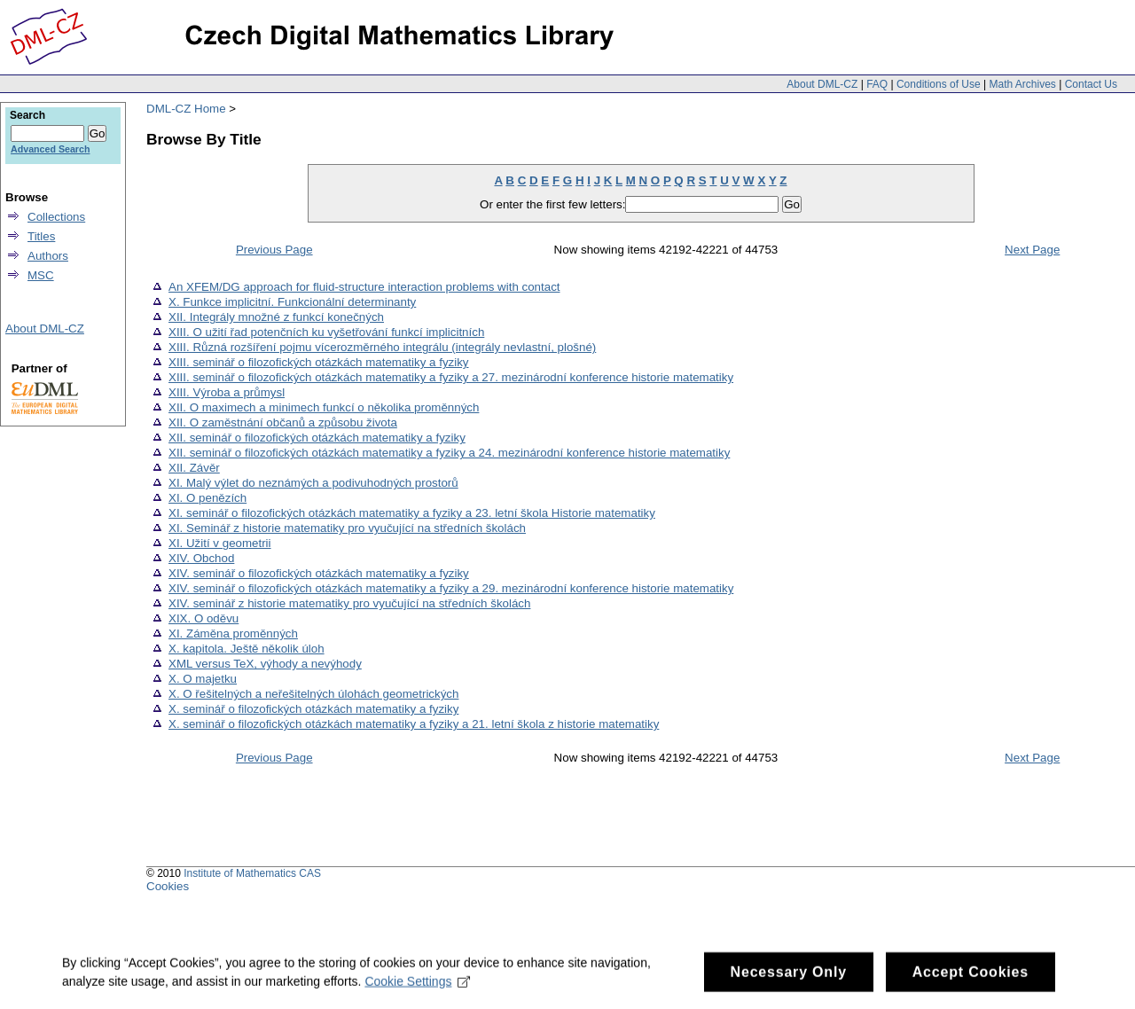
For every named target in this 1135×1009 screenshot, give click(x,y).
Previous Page (274, 249)
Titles (41, 236)
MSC (40, 275)
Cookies (167, 886)
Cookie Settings (417, 989)
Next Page (1032, 249)
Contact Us (1091, 84)
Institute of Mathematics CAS (252, 873)
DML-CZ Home (186, 108)
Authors (47, 255)
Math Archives (1022, 84)
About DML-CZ (822, 84)
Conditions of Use (938, 84)
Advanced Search (50, 149)
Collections (56, 216)
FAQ (877, 84)
